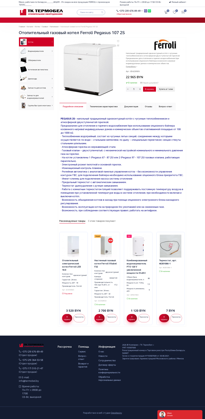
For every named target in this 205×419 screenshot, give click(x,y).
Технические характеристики (104, 106)
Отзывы (148, 106)
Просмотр (79, 317)
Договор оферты (107, 364)
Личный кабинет (177, 2)
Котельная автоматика (34, 69)
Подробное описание (73, 106)
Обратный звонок (124, 14)
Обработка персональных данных (109, 378)
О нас (101, 351)
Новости (102, 356)
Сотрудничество (107, 360)
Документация (131, 106)
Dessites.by (116, 412)
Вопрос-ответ (165, 106)
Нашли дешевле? (149, 82)
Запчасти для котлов (36, 88)
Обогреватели (30, 60)
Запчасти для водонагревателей (36, 96)
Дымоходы (36, 78)
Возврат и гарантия (83, 365)
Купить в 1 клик (166, 89)
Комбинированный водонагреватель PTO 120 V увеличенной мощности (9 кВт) (137, 266)
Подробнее (131, 66)
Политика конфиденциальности (109, 371)
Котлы (36, 42)
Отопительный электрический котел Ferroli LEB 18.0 (71, 265)
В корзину (149, 89)
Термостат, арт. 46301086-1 (168, 262)
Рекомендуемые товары (72, 221)
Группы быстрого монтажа (36, 105)
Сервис (82, 351)
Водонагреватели (36, 51)
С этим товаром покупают (102, 221)
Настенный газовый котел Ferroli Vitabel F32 (105, 263)
